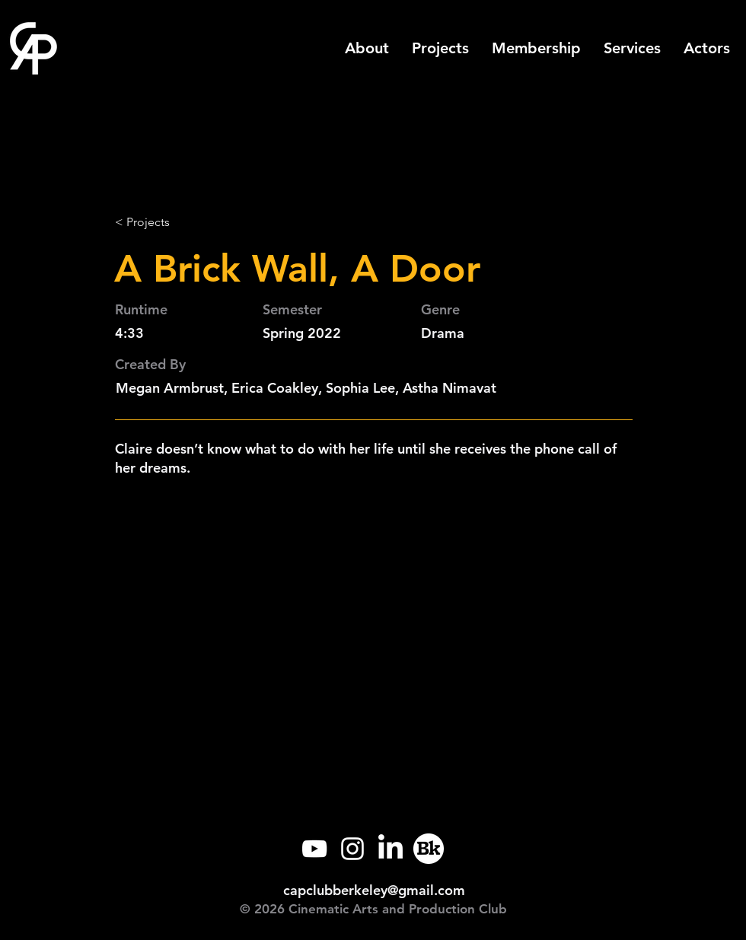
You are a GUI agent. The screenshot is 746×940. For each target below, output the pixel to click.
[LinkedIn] (390, 848)
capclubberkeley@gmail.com (374, 890)
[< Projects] (165, 222)
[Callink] (428, 848)
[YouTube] (314, 848)
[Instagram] (352, 848)
